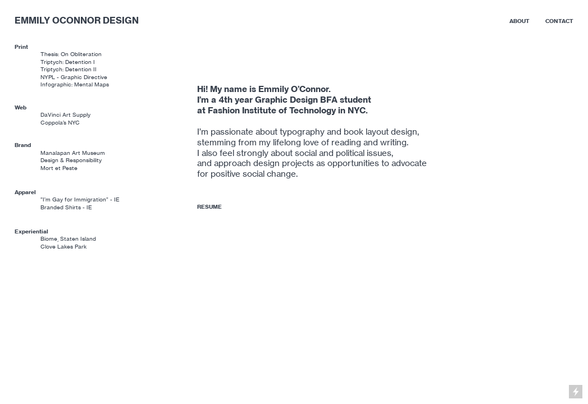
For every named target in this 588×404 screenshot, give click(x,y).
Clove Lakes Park (63, 246)
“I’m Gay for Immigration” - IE (80, 199)
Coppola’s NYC (60, 122)
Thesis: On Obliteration (71, 54)
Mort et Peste (59, 168)
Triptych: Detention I (67, 62)
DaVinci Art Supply (65, 114)
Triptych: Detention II (68, 69)
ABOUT (519, 21)
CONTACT (559, 21)
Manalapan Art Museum (72, 153)
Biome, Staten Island (68, 238)
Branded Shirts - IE (66, 207)
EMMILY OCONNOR (58, 20)
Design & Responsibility (71, 160)
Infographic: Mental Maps (74, 84)
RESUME (209, 206)
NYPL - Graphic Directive (73, 77)
